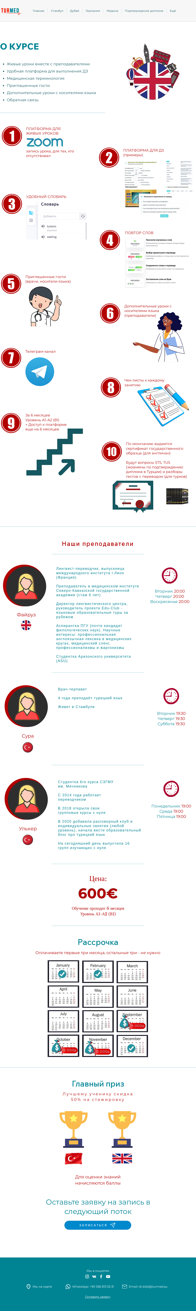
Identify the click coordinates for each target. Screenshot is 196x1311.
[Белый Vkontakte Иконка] (94, 1276)
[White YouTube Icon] (108, 1276)
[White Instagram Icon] (87, 1276)
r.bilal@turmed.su (154, 1286)
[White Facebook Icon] (101, 1276)
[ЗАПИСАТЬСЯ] (97, 1225)
